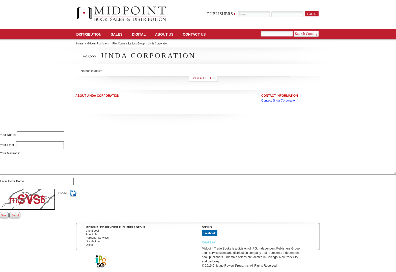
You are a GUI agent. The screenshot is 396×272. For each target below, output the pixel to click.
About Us (164, 34)
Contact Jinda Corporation (278, 100)
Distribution (89, 34)
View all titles (203, 78)
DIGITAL (139, 34)
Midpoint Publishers (98, 43)
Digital (90, 244)
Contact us (194, 34)
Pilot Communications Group (128, 43)
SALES (117, 34)
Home (79, 43)
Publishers (220, 13)
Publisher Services (97, 237)
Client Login (93, 230)
